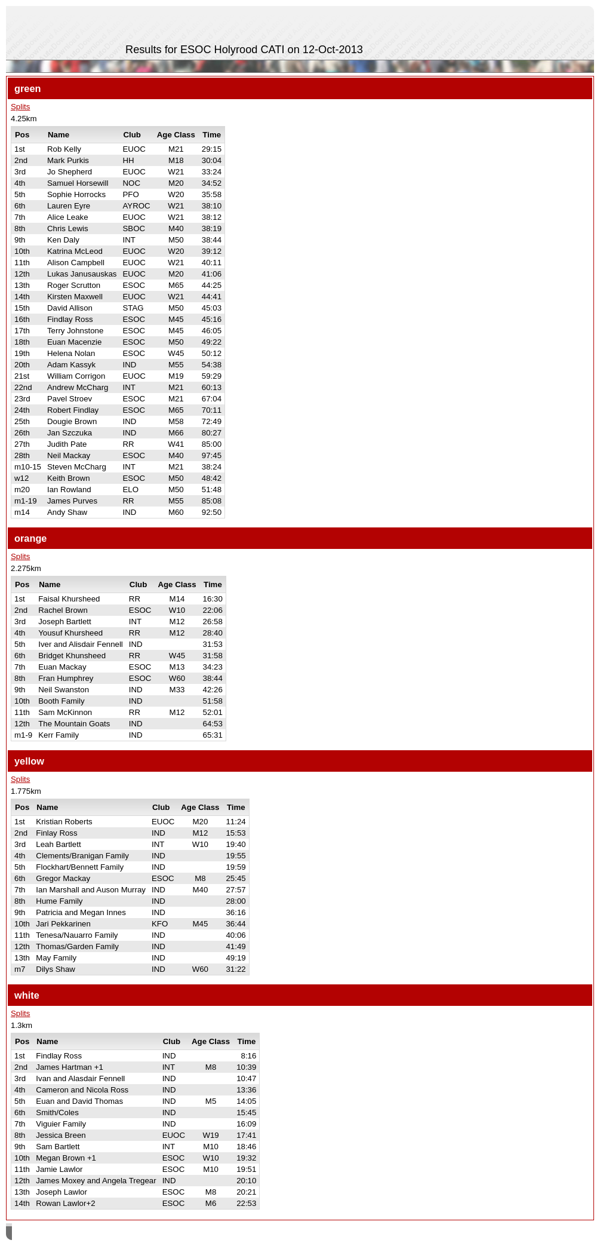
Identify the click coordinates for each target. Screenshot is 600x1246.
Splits (20, 106)
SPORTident (113, 1233)
